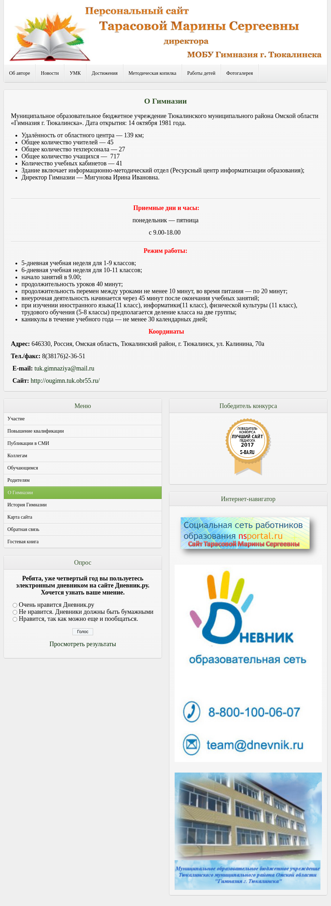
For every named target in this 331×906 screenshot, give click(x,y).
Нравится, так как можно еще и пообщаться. (78, 618)
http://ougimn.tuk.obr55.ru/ (65, 380)
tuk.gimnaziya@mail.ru (64, 368)
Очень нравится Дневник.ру (57, 604)
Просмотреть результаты (83, 644)
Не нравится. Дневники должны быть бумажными (86, 611)
